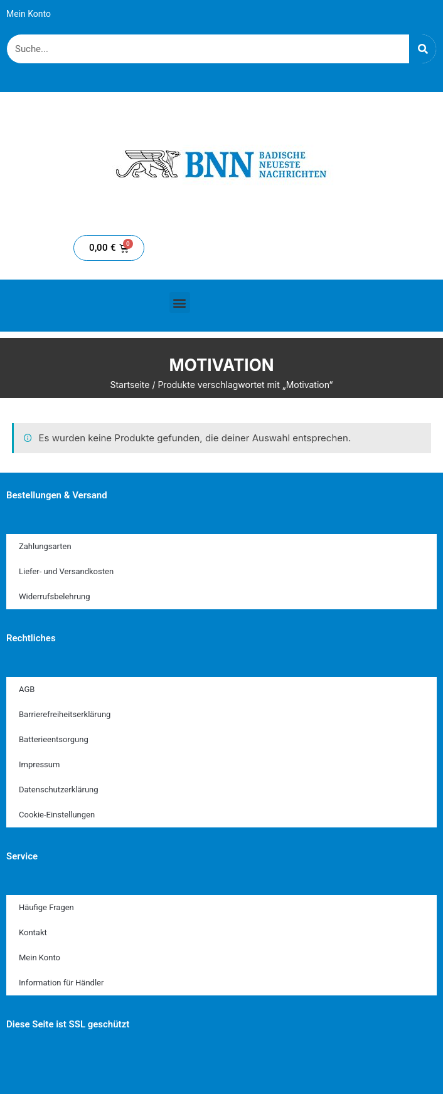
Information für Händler (61, 982)
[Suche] (422, 48)
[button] (179, 302)
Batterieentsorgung (53, 739)
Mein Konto (28, 14)
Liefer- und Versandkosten (66, 571)
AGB (27, 689)
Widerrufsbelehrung (54, 596)
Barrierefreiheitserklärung (64, 714)
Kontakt (33, 932)
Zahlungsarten (45, 546)
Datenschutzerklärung (59, 789)
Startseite (129, 384)
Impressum (39, 764)
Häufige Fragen (46, 907)
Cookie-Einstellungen (57, 814)
